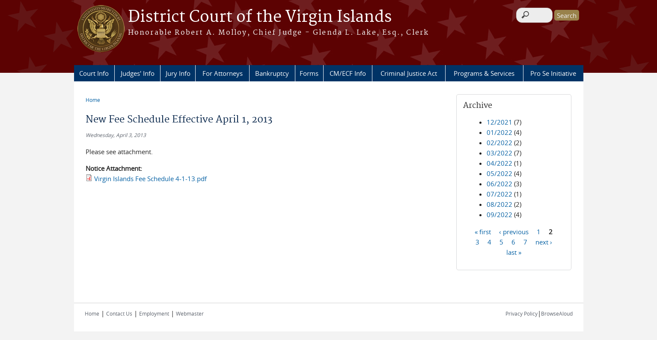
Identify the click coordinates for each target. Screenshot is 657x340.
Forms (309, 73)
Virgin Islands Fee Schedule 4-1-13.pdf (150, 178)
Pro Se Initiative (553, 73)
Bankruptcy (272, 73)
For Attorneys (222, 73)
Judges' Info (138, 73)
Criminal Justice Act (409, 73)
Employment (154, 313)
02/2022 (499, 142)
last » (513, 252)
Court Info (94, 73)
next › (543, 241)
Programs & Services (484, 73)
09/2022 (499, 214)
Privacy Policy (521, 313)
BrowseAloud (557, 313)
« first (483, 231)
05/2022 (499, 173)
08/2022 (499, 204)
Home (93, 99)
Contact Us (119, 313)
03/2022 (499, 153)
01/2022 (499, 132)
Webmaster (190, 313)
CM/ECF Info (348, 73)
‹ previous (514, 231)
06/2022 (499, 183)
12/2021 (499, 122)
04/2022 (499, 163)
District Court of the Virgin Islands (260, 17)
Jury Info (178, 73)
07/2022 (499, 194)
